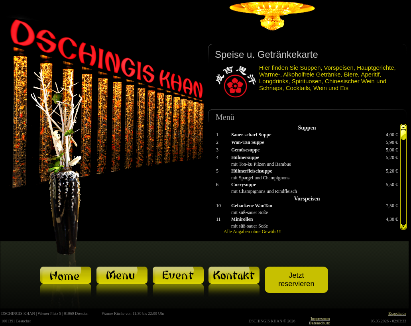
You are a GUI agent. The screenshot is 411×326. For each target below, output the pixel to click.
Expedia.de (397, 313)
